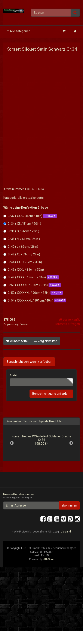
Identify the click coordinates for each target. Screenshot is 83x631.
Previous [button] (12, 443)
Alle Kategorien (18, 31)
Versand (25, 324)
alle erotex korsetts (31, 197)
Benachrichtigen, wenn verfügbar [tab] (29, 361)
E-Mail (13, 375)
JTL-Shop (48, 559)
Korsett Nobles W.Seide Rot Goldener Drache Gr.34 (41, 438)
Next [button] (71, 443)
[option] (41, 441)
